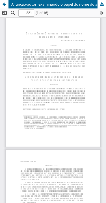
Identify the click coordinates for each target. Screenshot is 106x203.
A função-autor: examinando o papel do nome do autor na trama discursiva (58, 4)
